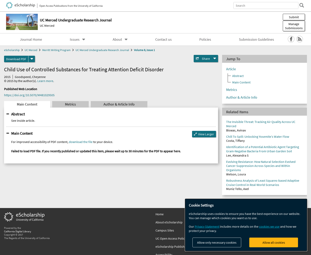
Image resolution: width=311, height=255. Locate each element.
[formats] (31, 59)
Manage (294, 26)
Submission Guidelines (256, 39)
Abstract (18, 114)
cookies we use (269, 226)
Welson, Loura (236, 174)
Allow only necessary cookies (216, 242)
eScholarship (12, 50)
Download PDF (16, 59)
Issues (75, 39)
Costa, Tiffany (235, 141)
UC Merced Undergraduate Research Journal (102, 50)
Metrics (70, 104)
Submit (294, 17)
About (117, 39)
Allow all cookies (273, 242)
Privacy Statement (207, 226)
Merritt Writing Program (56, 50)
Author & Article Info (119, 104)
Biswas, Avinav (236, 130)
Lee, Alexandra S (237, 155)
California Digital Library (17, 231)
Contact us (163, 39)
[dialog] (246, 225)
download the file (81, 142)
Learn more (45, 81)
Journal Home (31, 39)
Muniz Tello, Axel (237, 189)
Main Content (27, 104)
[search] (301, 5)
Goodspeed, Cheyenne (30, 77)
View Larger (206, 134)
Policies (205, 39)
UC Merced (47, 25)
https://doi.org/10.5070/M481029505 (29, 95)
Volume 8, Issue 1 (144, 50)
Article (231, 69)
